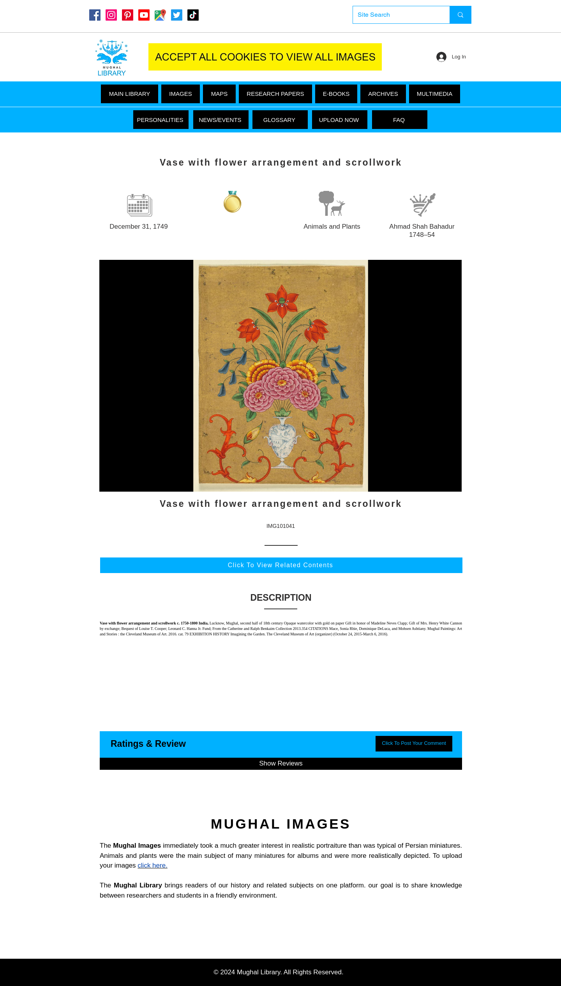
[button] (434, 94)
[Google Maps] (160, 15)
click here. (153, 865)
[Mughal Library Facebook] (95, 15)
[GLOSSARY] (280, 119)
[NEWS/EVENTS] (221, 119)
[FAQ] (399, 119)
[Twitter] (176, 15)
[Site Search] (395, 14)
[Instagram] (111, 15)
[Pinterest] (127, 15)
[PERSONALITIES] (161, 119)
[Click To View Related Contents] (281, 565)
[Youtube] (144, 15)
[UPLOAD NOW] (339, 119)
